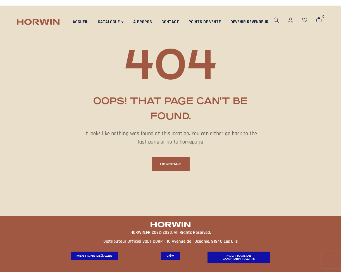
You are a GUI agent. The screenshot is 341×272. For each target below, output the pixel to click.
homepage (170, 164)
